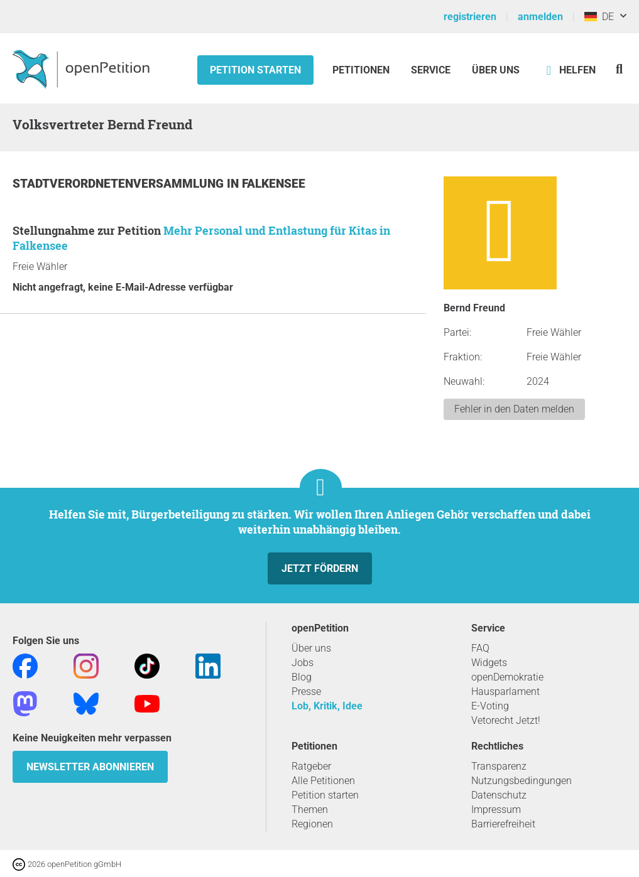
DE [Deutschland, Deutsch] (599, 17)
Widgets (489, 663)
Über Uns (496, 70)
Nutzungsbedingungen (521, 781)
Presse (306, 691)
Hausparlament (505, 691)
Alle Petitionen (323, 781)
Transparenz (499, 766)
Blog (302, 677)
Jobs (303, 663)
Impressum (496, 809)
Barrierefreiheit (503, 824)
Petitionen (362, 70)
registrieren (470, 17)
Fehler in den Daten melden (514, 409)
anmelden (540, 17)
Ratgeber (311, 766)
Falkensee (273, 183)
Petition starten (255, 70)
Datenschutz (499, 795)
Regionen (312, 824)
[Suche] (619, 69)
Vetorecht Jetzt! (505, 720)
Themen (310, 809)
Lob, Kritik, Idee (327, 706)
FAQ (480, 648)
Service (431, 70)
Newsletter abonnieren (90, 767)
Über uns (311, 648)
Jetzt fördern (319, 568)
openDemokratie (507, 677)
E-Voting (490, 706)
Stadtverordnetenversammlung (120, 183)
